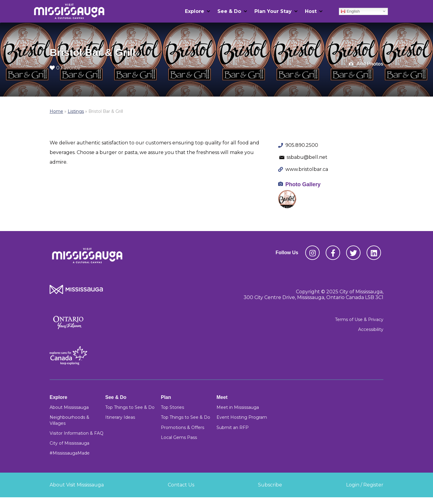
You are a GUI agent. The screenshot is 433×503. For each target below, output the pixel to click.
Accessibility (370, 329)
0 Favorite (65, 68)
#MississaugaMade (70, 453)
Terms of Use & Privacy (359, 319)
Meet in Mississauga (237, 407)
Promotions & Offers (182, 427)
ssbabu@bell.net (307, 157)
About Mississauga (69, 407)
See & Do (229, 11)
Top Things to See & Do (130, 407)
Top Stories (172, 407)
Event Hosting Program (241, 417)
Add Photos (366, 64)
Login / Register (364, 485)
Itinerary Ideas (120, 417)
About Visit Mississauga (77, 485)
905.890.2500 (301, 145)
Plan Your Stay (273, 11)
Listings (76, 111)
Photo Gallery (303, 184)
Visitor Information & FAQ (76, 433)
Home (56, 111)
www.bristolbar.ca (306, 169)
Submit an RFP (232, 427)
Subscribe (270, 485)
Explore (194, 11)
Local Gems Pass (179, 437)
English (350, 11)
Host (311, 11)
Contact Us (181, 485)
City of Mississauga (69, 443)
